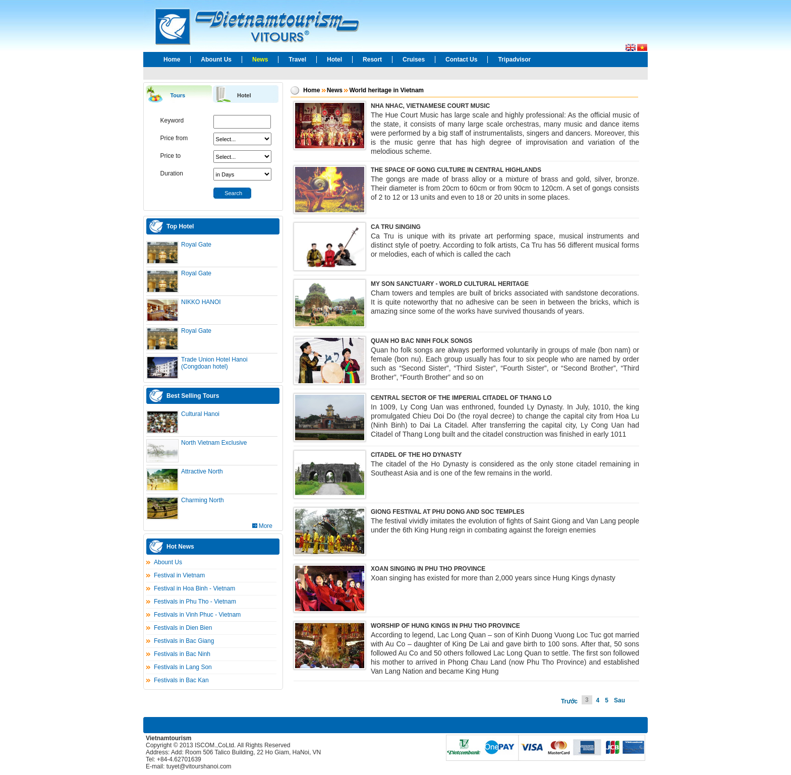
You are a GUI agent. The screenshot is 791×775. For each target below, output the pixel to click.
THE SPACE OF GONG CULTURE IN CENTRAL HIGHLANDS (456, 169)
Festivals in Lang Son (183, 667)
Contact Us (461, 59)
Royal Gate (196, 244)
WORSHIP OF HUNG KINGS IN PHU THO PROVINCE (445, 625)
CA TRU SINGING (396, 226)
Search (233, 193)
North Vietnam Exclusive (214, 442)
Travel (297, 59)
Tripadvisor (514, 59)
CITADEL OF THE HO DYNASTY (416, 454)
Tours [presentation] (177, 95)
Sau (619, 700)
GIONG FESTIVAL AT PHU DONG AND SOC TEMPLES (447, 511)
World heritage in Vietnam (386, 90)
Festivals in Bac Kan (181, 680)
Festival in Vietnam (179, 575)
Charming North (202, 500)
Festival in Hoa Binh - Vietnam (194, 588)
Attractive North (202, 471)
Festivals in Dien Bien (183, 627)
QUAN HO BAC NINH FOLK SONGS (421, 340)
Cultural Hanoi (200, 414)
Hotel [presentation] (244, 95)
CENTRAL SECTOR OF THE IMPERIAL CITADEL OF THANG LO (461, 397)
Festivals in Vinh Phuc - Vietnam (197, 614)
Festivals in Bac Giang (184, 640)
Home (171, 59)
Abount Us (216, 59)
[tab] (178, 94)
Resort (372, 59)
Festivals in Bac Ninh (182, 654)
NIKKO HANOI (201, 302)
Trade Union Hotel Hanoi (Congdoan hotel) (214, 363)
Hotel (334, 59)
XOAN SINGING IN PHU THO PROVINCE (428, 568)
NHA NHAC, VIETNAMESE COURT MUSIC (430, 105)
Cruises (414, 59)
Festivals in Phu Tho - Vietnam (195, 601)
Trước (569, 701)
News (260, 59)
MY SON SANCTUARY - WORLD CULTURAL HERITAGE (450, 283)
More (265, 525)
